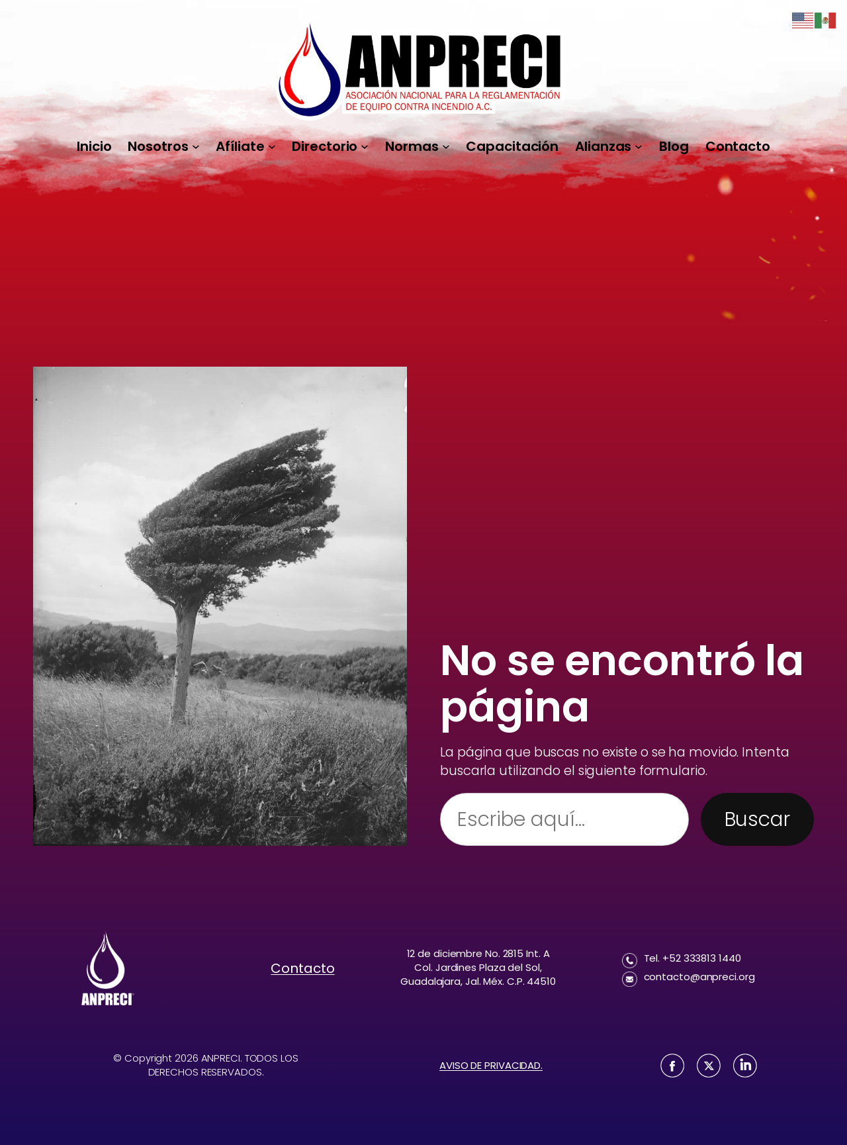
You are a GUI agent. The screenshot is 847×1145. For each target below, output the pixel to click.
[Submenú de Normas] (446, 146)
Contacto (302, 968)
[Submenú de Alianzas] (639, 146)
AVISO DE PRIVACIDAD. (491, 1065)
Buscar (757, 819)
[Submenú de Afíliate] (272, 146)
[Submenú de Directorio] (365, 146)
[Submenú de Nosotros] (196, 146)
